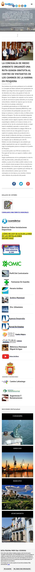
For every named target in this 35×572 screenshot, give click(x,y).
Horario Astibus (16, 288)
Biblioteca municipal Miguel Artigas (18, 348)
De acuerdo (7, 569)
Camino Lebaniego (17, 381)
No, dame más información (22, 569)
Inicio (2, 24)
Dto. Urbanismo (16, 307)
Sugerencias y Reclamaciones (16, 396)
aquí (8, 564)
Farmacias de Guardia (20, 282)
